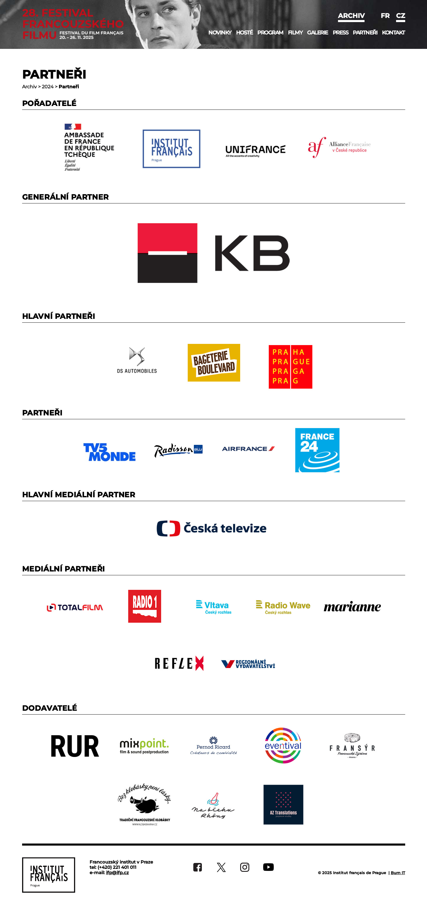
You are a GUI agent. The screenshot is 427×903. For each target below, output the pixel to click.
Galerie (317, 32)
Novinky (219, 32)
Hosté (244, 32)
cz (400, 16)
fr (385, 16)
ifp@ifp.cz (117, 872)
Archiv (351, 16)
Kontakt (393, 32)
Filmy (295, 32)
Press (340, 32)
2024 (48, 87)
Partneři (365, 32)
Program (270, 32)
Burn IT (398, 872)
